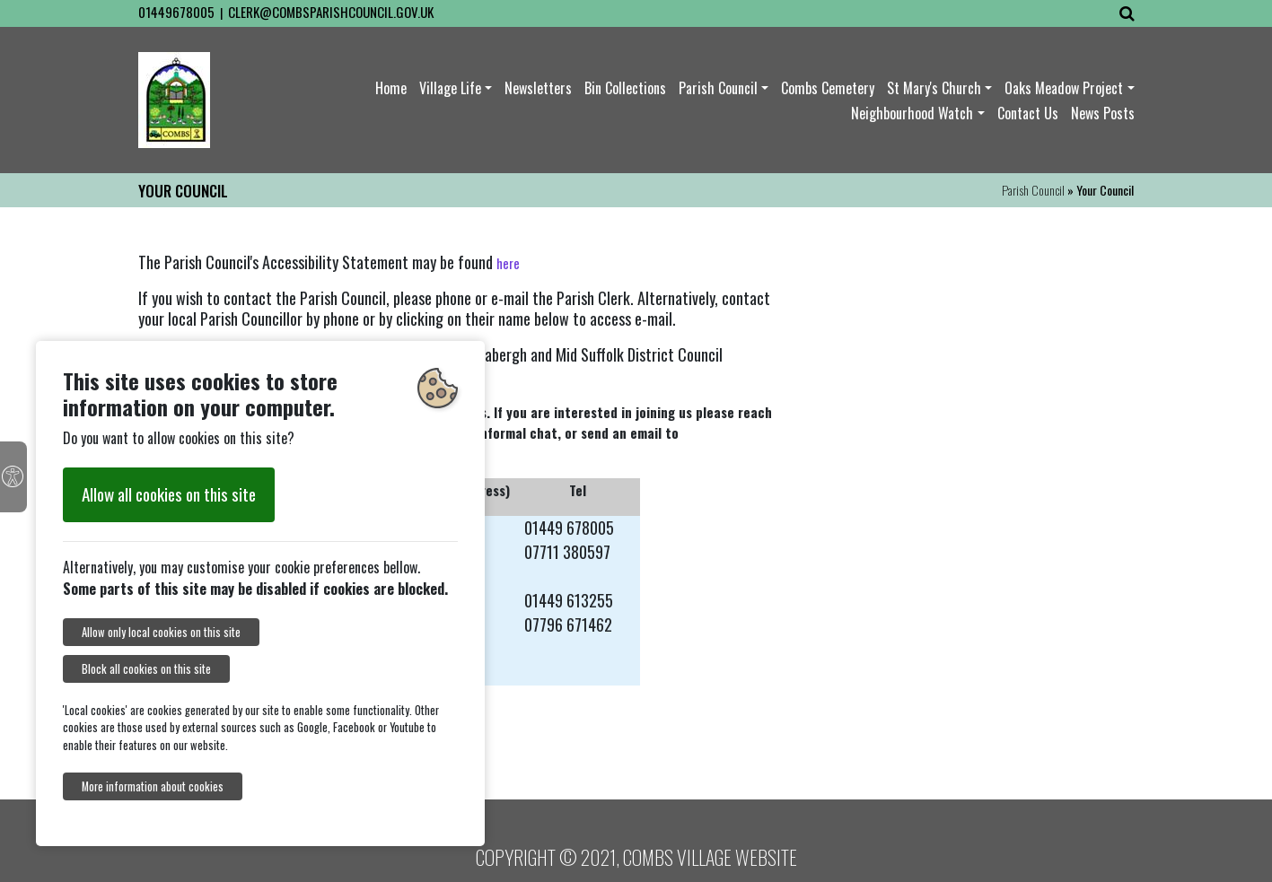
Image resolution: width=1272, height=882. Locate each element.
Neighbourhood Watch (912, 113)
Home (391, 88)
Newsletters (538, 88)
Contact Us (1027, 113)
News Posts (1103, 113)
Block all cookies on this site (146, 668)
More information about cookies (153, 786)
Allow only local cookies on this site (161, 632)
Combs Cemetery (827, 88)
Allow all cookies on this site (169, 494)
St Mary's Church (934, 88)
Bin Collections (625, 88)
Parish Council (718, 88)
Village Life (450, 88)
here (508, 263)
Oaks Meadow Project (1063, 88)
